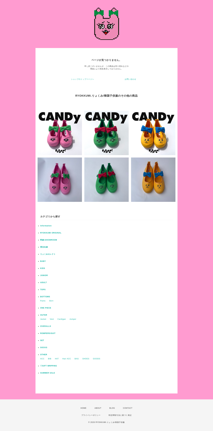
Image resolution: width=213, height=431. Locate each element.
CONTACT (127, 408)
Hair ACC (66, 359)
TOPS (43, 290)
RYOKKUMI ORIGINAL (51, 233)
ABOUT (98, 408)
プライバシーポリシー (91, 415)
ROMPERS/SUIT (47, 333)
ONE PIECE (45, 308)
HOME (84, 408)
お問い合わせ (130, 79)
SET (42, 340)
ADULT (43, 282)
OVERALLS (45, 326)
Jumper (73, 319)
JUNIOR (44, 275)
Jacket (43, 319)
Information (46, 226)
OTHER (43, 355)
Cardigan (62, 319)
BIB (49, 359)
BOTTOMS (45, 297)
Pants (43, 301)
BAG (77, 359)
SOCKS (43, 347)
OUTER (43, 315)
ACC (42, 359)
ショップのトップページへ (82, 79)
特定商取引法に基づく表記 (120, 415)
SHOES (85, 359)
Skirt (51, 301)
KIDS (42, 268)
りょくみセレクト (48, 254)
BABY (43, 261)
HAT (57, 359)
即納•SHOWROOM (48, 240)
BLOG (112, 408)
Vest (52, 319)
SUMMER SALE (47, 373)
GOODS (96, 359)
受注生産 (44, 247)
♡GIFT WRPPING (48, 366)
